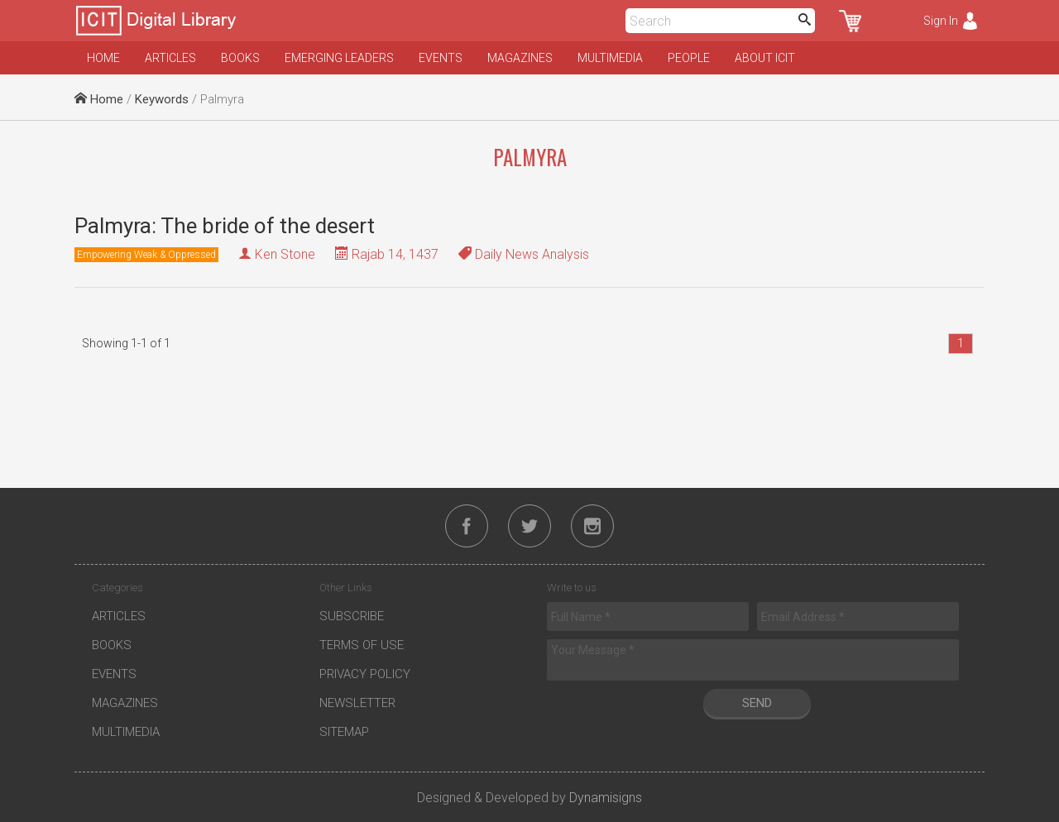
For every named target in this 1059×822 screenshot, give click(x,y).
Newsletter (357, 702)
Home (103, 58)
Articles (170, 58)
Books (240, 58)
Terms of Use (361, 645)
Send (757, 702)
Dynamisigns (605, 797)
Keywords (162, 99)
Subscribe (351, 616)
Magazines (520, 58)
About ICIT (765, 58)
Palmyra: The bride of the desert (224, 225)
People (689, 58)
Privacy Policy (364, 674)
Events (440, 58)
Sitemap (344, 731)
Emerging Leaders (339, 58)
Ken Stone (285, 254)
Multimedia (610, 58)
